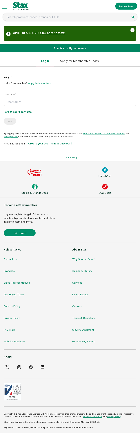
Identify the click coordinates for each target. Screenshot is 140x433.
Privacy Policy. (11, 136)
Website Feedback (14, 341)
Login (45, 61)
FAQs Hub (9, 329)
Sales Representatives (17, 282)
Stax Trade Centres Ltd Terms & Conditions (104, 133)
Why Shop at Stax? (83, 259)
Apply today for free (39, 83)
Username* (10, 94)
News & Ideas (80, 294)
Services (77, 282)
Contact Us (10, 259)
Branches (9, 271)
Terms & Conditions (84, 318)
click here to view (52, 33)
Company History (82, 271)
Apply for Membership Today (79, 61)
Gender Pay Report (83, 341)
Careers (77, 306)
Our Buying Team (14, 294)
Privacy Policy (12, 318)
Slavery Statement (83, 329)
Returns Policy (12, 306)
